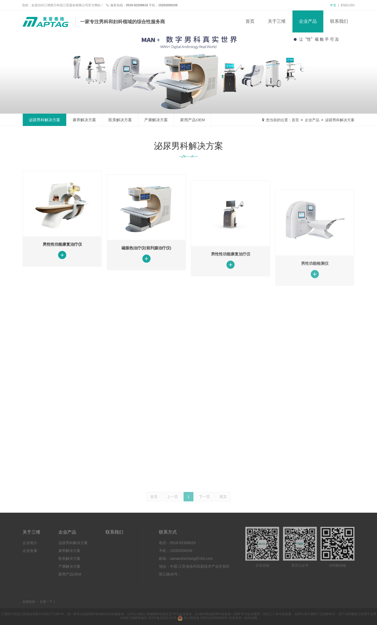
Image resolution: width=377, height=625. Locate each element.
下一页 (204, 510)
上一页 (172, 510)
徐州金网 (251, 618)
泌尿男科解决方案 (339, 120)
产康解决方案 (156, 120)
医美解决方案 (120, 120)
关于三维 (277, 21)
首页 (250, 21)
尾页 (223, 510)
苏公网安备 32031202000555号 (203, 618)
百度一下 (46, 601)
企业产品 (308, 21)
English (349, 5)
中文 (335, 5)
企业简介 (30, 543)
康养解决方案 (84, 120)
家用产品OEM (192, 120)
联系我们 (339, 21)
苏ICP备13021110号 (162, 618)
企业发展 (30, 551)
